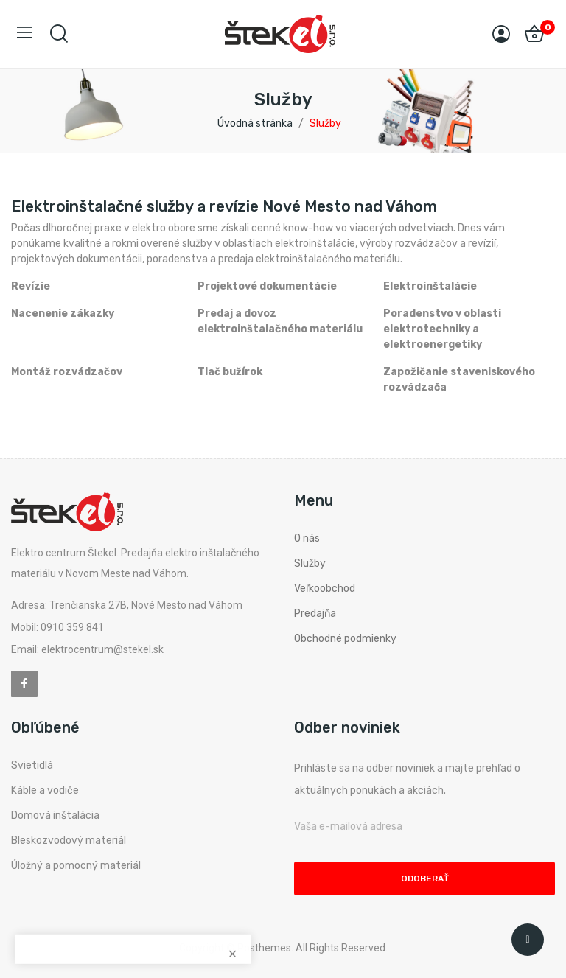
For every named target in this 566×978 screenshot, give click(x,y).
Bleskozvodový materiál (68, 840)
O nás (307, 538)
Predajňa (315, 613)
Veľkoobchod (324, 588)
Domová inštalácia (55, 815)
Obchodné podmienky (345, 638)
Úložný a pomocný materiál (76, 865)
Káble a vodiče (45, 790)
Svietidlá (32, 765)
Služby (310, 563)
